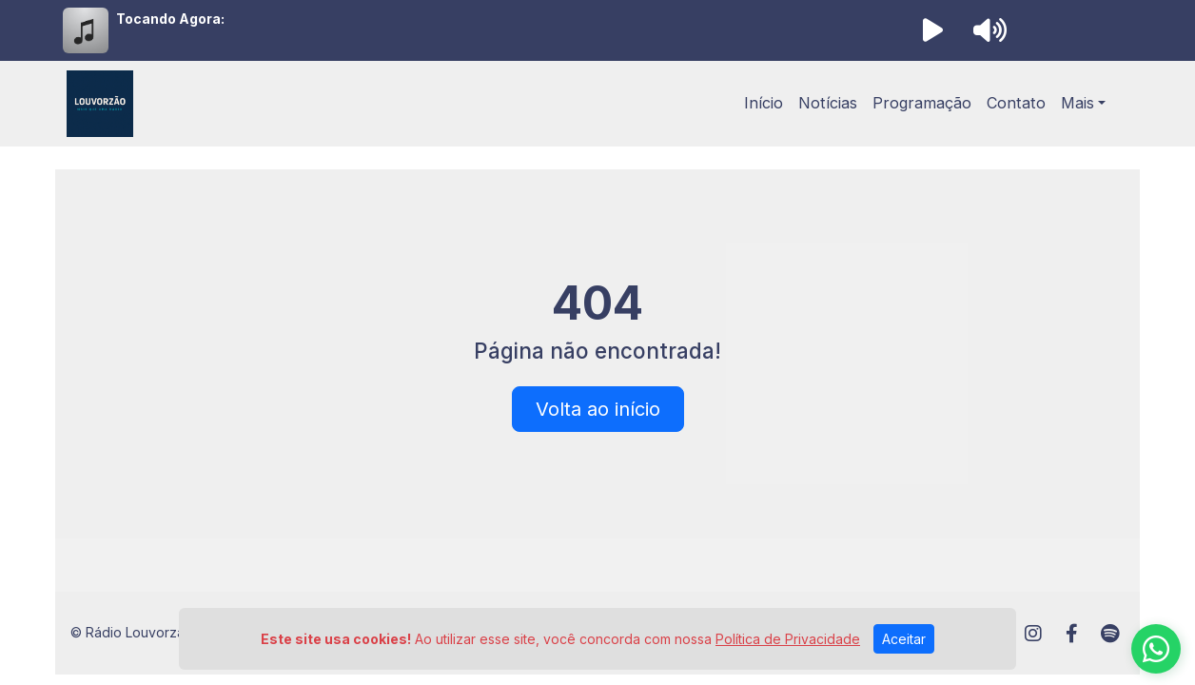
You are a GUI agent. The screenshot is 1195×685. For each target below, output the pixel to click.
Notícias (827, 102)
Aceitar (904, 639)
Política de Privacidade (787, 639)
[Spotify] (1110, 633)
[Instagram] (1033, 633)
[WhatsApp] (1156, 649)
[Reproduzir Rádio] (932, 30)
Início (763, 102)
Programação (921, 102)
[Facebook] (1072, 633)
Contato (1016, 102)
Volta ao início (598, 409)
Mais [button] (1077, 102)
